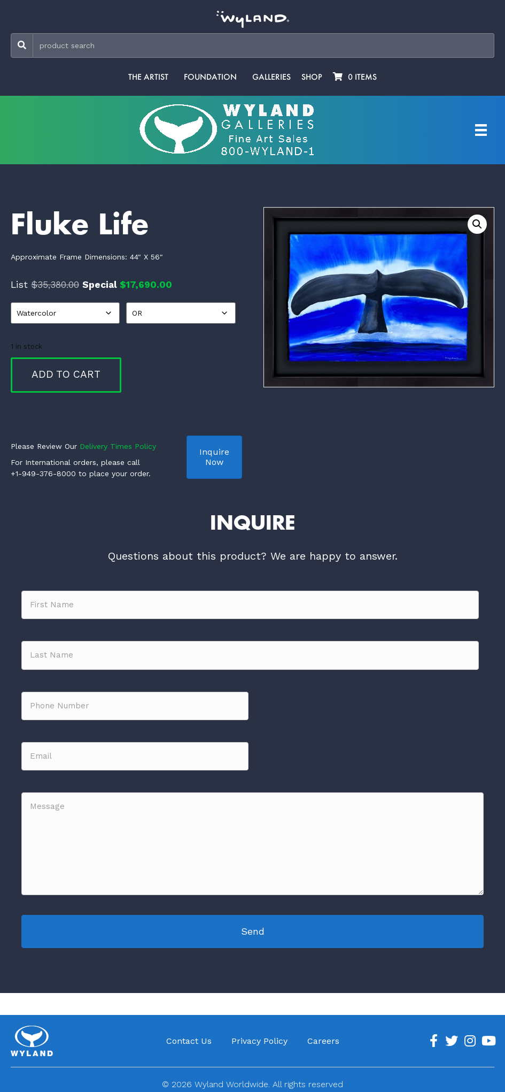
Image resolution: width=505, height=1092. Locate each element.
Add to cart (66, 374)
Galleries (271, 77)
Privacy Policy (259, 1037)
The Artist (148, 77)
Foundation (210, 77)
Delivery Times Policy (118, 446)
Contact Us (189, 1037)
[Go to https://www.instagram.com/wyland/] (469, 1037)
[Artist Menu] (481, 130)
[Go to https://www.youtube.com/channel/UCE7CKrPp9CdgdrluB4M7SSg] (487, 1037)
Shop (311, 77)
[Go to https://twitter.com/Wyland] (451, 1037)
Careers (323, 1037)
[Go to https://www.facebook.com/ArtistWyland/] (433, 1037)
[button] (477, 224)
